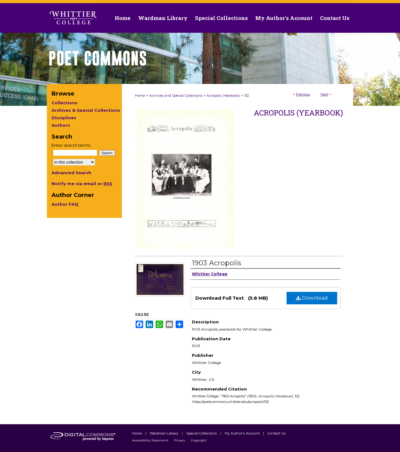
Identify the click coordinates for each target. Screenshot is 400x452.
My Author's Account (243, 433)
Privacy (180, 440)
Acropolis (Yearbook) (223, 95)
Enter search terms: (71, 145)
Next (324, 94)
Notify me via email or (82, 183)
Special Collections (202, 433)
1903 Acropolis (216, 263)
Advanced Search (71, 172)
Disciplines (64, 117)
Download (312, 298)
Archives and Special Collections (175, 95)
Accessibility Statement (150, 440)
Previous (303, 94)
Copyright (199, 440)
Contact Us (334, 18)
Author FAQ (65, 204)
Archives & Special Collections (86, 110)
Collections (65, 102)
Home (140, 95)
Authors (61, 125)
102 (246, 95)
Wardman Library (164, 433)
